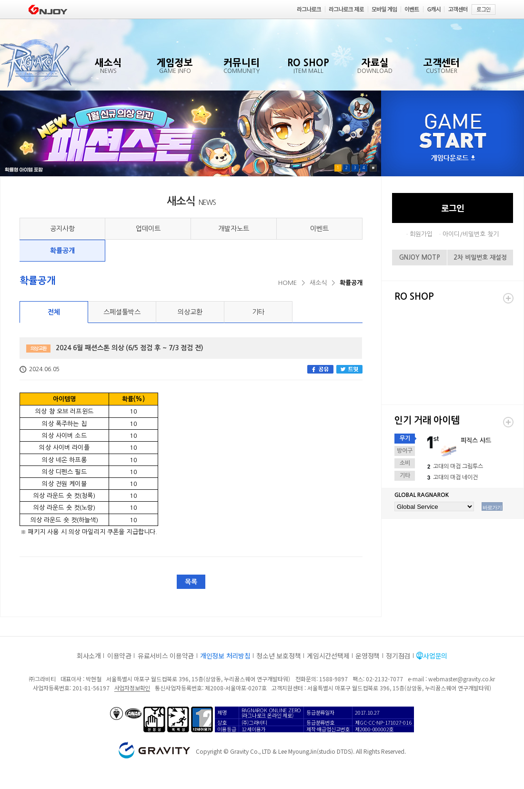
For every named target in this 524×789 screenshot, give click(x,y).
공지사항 (62, 228)
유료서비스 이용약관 (166, 655)
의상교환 (190, 312)
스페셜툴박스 (122, 312)
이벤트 (319, 228)
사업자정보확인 (132, 688)
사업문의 (435, 655)
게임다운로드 (453, 158)
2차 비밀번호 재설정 (480, 257)
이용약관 (119, 655)
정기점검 (398, 655)
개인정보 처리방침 (225, 655)
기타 (258, 312)
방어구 (405, 451)
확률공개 (62, 250)
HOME (287, 283)
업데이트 (148, 228)
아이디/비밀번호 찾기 (471, 234)
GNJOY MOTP (419, 257)
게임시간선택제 (328, 655)
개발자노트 (233, 228)
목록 (191, 581)
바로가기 (492, 507)
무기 (405, 438)
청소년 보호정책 (278, 655)
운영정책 (367, 655)
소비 (405, 463)
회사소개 (89, 655)
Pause (373, 168)
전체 (54, 312)
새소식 (318, 283)
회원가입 (421, 234)
